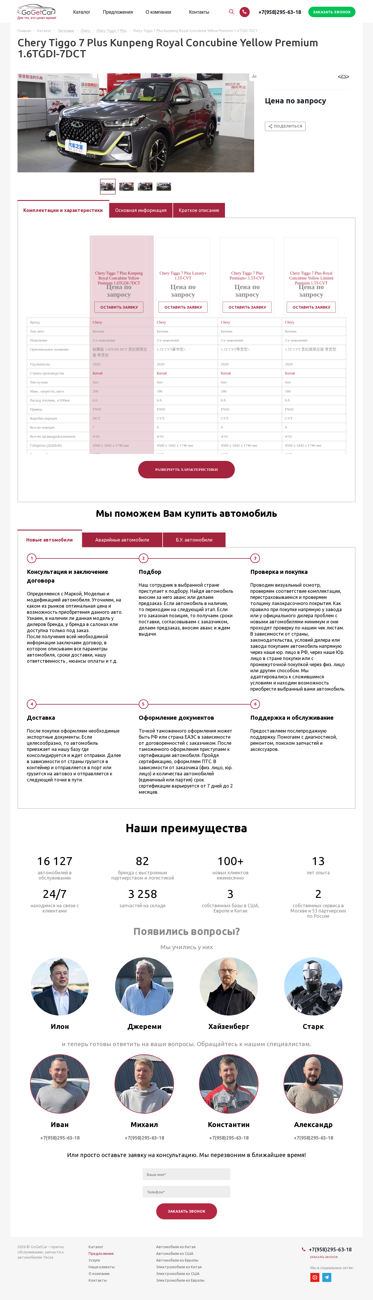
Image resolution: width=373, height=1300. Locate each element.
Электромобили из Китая (179, 1267)
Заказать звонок (324, 1257)
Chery (97, 322)
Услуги (94, 1260)
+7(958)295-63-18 (279, 12)
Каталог (96, 1247)
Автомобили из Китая (176, 1247)
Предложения (101, 1253)
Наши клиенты (102, 1267)
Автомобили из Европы (177, 1260)
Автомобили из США (174, 1253)
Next (178, 187)
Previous (93, 187)
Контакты (98, 1280)
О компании (99, 1273)
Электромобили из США (178, 1273)
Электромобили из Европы (180, 1280)
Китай (98, 373)
